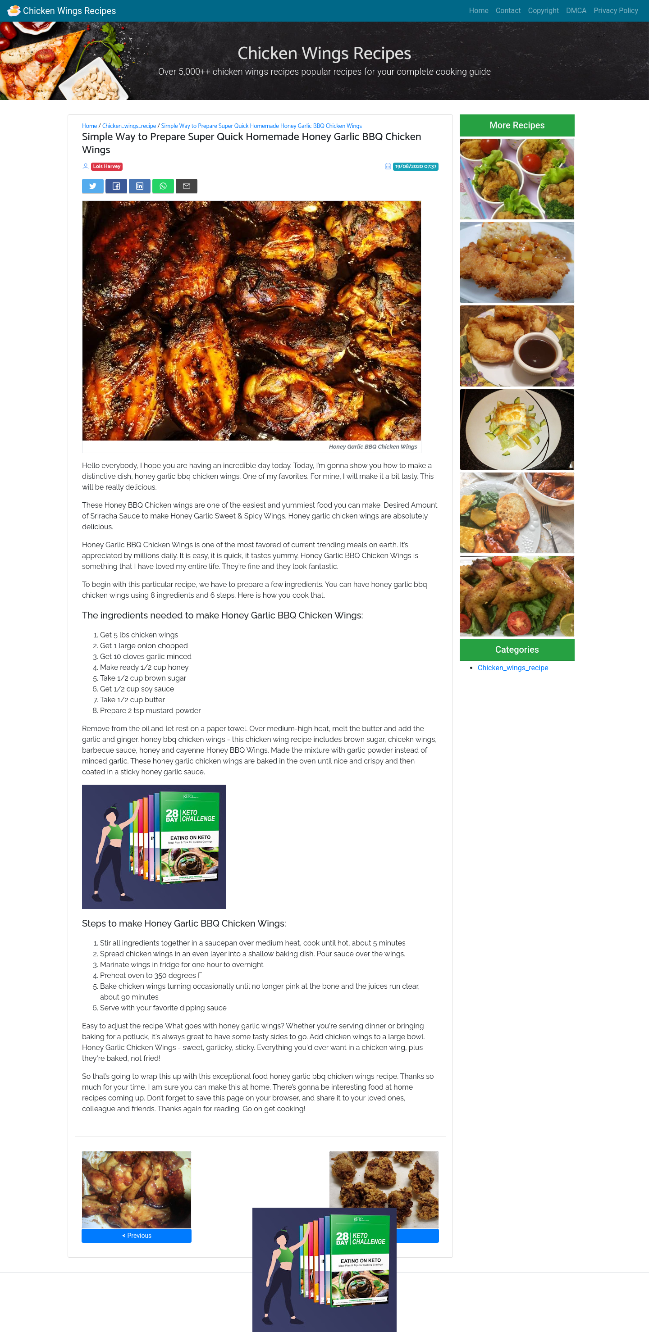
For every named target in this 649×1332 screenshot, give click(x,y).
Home (479, 10)
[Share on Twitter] (93, 186)
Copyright (543, 10)
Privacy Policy (616, 10)
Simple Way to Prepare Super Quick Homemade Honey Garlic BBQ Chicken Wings (261, 126)
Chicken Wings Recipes (61, 11)
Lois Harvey (107, 166)
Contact (508, 10)
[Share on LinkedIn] (140, 186)
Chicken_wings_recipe (129, 126)
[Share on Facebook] (116, 186)
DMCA (576, 10)
